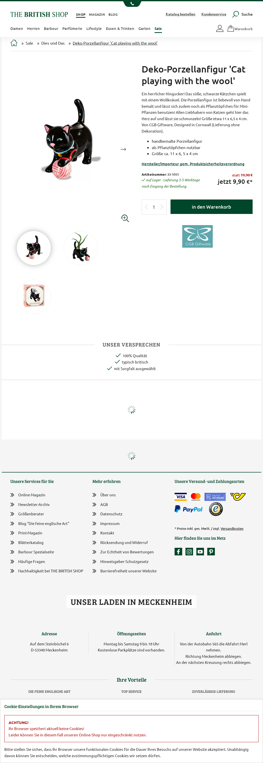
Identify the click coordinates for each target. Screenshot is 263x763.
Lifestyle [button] (94, 28)
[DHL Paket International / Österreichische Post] (238, 497)
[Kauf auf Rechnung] (215, 497)
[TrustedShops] (216, 509)
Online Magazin (27, 495)
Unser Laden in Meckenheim (131, 601)
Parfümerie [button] (72, 28)
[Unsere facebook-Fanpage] (180, 551)
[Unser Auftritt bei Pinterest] (211, 551)
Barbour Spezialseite (32, 552)
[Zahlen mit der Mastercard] (196, 497)
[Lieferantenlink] (197, 235)
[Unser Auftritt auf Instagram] (190, 551)
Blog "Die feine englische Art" (39, 523)
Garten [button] (144, 28)
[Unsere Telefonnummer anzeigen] (132, 4)
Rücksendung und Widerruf (120, 543)
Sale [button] (158, 28)
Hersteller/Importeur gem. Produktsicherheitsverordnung (193, 163)
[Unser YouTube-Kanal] (201, 551)
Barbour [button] (51, 28)
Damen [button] (16, 28)
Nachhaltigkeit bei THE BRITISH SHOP (46, 571)
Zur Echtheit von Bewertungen (123, 552)
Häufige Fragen (27, 561)
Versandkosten (232, 528)
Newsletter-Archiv (30, 505)
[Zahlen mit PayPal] (190, 509)
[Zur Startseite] (13, 43)
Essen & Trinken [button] (120, 28)
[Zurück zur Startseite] (39, 13)
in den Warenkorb (211, 207)
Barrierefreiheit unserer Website (124, 571)
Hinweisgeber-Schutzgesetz (120, 562)
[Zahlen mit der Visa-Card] (181, 497)
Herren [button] (33, 28)
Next (123, 149)
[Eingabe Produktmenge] (154, 207)
